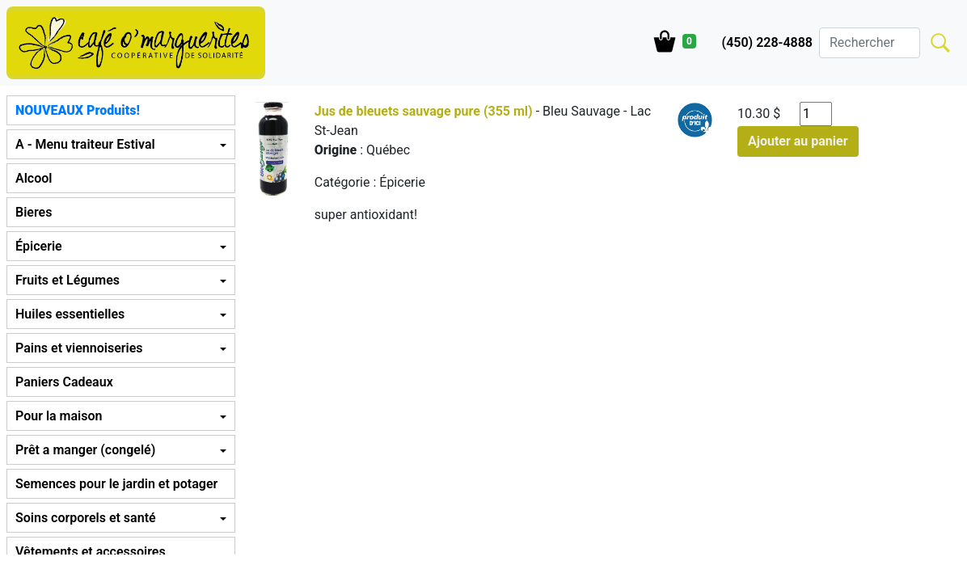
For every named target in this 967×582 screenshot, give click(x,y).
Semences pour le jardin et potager (116, 483)
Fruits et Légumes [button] (67, 280)
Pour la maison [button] (58, 416)
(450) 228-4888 (767, 42)
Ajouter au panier (798, 141)
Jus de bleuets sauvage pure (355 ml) (424, 111)
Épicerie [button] (38, 246)
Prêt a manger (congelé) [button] (85, 450)
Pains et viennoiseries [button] (78, 348)
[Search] (869, 42)
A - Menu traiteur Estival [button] (85, 144)
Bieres (33, 212)
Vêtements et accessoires (90, 551)
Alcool (33, 178)
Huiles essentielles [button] (70, 314)
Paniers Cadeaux (64, 382)
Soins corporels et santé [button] (85, 517)
